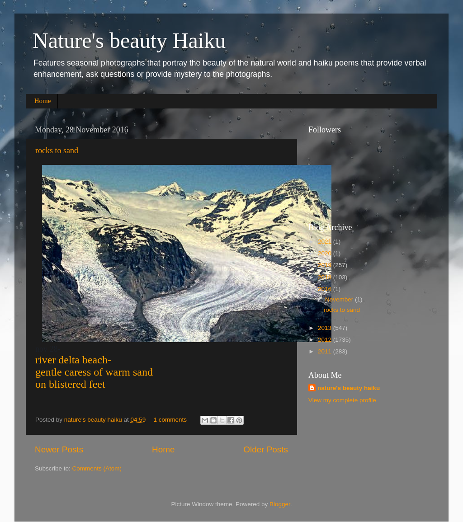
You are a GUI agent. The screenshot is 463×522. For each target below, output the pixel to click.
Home (42, 100)
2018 (325, 277)
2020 (325, 253)
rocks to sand (56, 150)
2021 (325, 241)
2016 (325, 289)
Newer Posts (59, 449)
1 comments (170, 419)
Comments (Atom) (97, 468)
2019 (325, 265)
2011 (325, 351)
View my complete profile (342, 400)
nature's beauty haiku (94, 419)
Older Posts (265, 449)
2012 (325, 339)
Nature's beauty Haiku (129, 40)
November (340, 299)
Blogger (279, 504)
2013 (325, 327)
